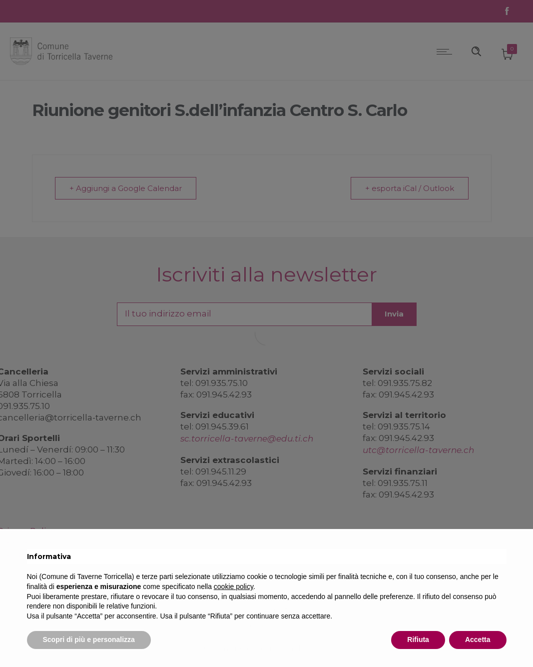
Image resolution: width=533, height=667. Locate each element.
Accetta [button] (478, 640)
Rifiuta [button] (418, 640)
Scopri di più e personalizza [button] (89, 640)
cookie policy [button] (233, 586)
